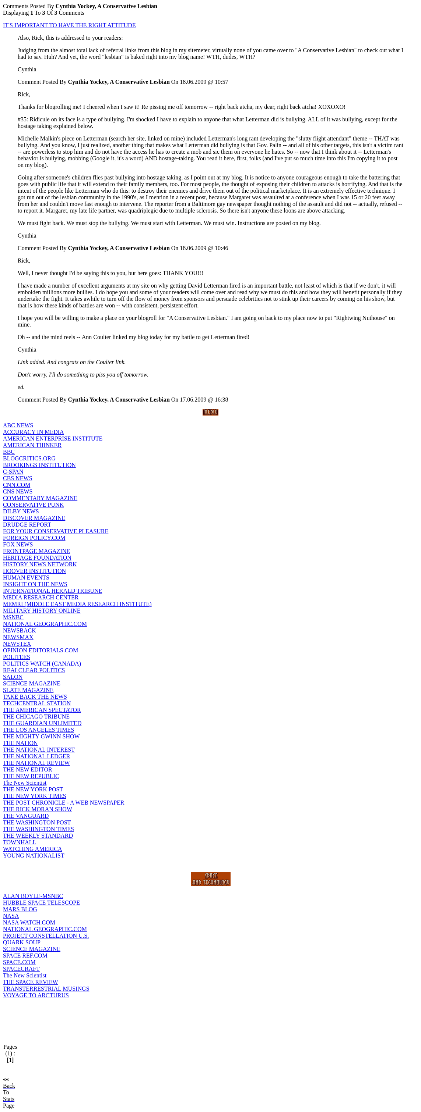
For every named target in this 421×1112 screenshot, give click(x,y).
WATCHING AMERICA (32, 849)
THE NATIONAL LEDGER (36, 756)
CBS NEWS (17, 478)
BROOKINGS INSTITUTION (39, 465)
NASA (11, 916)
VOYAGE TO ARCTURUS (36, 995)
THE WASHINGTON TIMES (38, 829)
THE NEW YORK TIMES (34, 796)
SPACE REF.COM (25, 955)
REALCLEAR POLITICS (34, 670)
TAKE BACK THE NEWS (35, 697)
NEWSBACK (19, 630)
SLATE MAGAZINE (28, 690)
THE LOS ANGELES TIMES (38, 730)
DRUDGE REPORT (27, 524)
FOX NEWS (18, 544)
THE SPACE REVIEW (30, 982)
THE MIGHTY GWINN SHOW (41, 736)
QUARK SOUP (22, 942)
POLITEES (16, 657)
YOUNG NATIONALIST (33, 855)
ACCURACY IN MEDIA (33, 432)
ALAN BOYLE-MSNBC (33, 896)
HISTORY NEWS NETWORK (40, 564)
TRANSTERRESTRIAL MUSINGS (46, 989)
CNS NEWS (17, 491)
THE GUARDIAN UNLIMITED (42, 723)
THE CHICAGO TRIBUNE (36, 716)
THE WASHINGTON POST (37, 822)
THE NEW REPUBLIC (31, 776)
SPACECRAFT (21, 969)
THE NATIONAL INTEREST (39, 749)
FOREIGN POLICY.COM (34, 538)
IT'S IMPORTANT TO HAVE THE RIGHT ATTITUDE (69, 25)
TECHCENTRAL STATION (37, 703)
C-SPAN (13, 471)
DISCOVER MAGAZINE (34, 518)
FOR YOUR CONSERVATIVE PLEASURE (55, 531)
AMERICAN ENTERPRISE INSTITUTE (52, 438)
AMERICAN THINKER (32, 445)
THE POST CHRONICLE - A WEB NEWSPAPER (63, 802)
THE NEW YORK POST (33, 789)
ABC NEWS (18, 425)
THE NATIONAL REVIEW (36, 763)
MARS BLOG (20, 909)
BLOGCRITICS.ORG (29, 458)
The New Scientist (24, 783)
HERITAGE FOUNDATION (37, 558)
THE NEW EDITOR (27, 769)
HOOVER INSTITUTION (34, 571)
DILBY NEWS (21, 511)
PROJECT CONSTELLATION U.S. (46, 936)
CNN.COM (16, 485)
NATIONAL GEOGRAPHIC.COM (45, 624)
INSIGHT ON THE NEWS (35, 584)
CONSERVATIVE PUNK (33, 505)
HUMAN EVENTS (26, 577)
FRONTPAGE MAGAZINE (36, 551)
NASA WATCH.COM (29, 922)
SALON (12, 677)
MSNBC (13, 617)
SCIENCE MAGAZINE (31, 683)
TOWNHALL (19, 842)
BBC (9, 452)
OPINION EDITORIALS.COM (40, 650)
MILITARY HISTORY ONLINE (42, 610)
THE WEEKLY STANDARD (38, 836)
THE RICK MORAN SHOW (37, 809)
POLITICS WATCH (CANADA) (42, 663)
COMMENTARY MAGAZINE (40, 498)
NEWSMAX (18, 637)
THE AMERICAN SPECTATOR (42, 710)
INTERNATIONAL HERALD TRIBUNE (52, 591)
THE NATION (20, 743)
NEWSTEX (17, 644)
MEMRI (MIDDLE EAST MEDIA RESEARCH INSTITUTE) (77, 604)
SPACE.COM (19, 962)
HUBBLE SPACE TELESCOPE (41, 902)
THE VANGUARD (26, 816)
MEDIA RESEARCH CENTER (40, 597)
